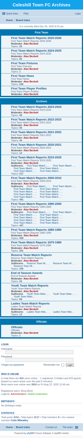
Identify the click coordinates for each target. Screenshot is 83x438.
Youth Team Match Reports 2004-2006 (25, 296)
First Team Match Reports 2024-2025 (36, 50)
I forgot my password (12, 364)
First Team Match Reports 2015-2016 (51, 171)
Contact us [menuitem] (51, 427)
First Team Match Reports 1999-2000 (38, 212)
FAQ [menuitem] (25, 13)
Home (9, 427)
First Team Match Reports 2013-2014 (51, 168)
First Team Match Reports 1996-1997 (51, 214)
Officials (41, 321)
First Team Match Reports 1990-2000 (36, 203)
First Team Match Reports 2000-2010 (36, 178)
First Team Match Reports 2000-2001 (51, 197)
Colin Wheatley (19, 420)
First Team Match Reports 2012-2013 (25, 168)
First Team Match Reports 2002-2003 (51, 194)
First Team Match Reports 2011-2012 (64, 165)
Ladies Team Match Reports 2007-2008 (38, 311)
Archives (41, 101)
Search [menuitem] (79, 20)
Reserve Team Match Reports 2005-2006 (25, 266)
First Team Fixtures (24, 63)
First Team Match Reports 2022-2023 (36, 119)
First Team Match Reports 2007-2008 (25, 189)
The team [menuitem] (68, 427)
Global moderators (37, 394)
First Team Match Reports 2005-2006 (25, 191)
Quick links (12, 13)
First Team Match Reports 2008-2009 (64, 186)
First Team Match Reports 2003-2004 (25, 194)
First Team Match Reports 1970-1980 (36, 242)
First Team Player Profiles (29, 88)
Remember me (54, 364)
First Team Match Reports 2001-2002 (25, 197)
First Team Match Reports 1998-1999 (64, 212)
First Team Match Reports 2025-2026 (36, 38)
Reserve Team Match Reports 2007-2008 (38, 263)
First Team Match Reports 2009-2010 (38, 186)
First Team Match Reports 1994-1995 (51, 217)
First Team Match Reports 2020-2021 (36, 144)
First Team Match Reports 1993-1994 (25, 220)
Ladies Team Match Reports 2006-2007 (64, 311)
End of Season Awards (26, 273)
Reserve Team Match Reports (31, 255)
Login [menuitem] (78, 13)
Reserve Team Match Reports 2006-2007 (64, 263)
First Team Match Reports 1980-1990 (36, 229)
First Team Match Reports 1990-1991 (51, 222)
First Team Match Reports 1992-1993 (51, 220)
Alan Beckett (30, 43)
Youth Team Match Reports (29, 285)
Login (4, 344)
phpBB (30, 433)
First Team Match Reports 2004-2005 (51, 191)
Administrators (18, 394)
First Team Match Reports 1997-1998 (25, 214)
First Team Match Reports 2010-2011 (38, 165)
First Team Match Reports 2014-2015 (25, 171)
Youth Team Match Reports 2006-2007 (64, 294)
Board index (23, 427)
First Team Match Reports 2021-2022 (36, 132)
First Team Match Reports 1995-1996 (25, 217)
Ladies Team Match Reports (30, 303)
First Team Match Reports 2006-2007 (51, 189)
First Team (41, 32)
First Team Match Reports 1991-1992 (25, 222)
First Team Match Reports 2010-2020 (36, 157)
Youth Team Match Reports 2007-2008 (38, 294)
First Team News (22, 76)
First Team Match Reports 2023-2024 (36, 107)
